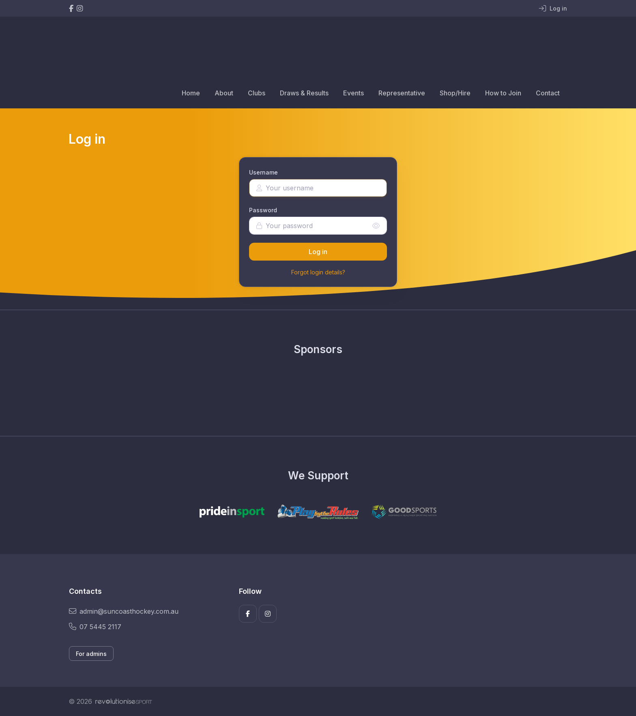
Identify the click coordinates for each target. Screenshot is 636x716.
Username (263, 172)
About (224, 93)
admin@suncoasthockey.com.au (123, 611)
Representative (401, 93)
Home (191, 93)
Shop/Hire (455, 93)
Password (263, 210)
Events (353, 93)
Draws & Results (304, 93)
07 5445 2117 (95, 627)
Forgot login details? (318, 272)
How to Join (503, 93)
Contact (548, 93)
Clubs (256, 93)
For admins (91, 653)
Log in (318, 252)
